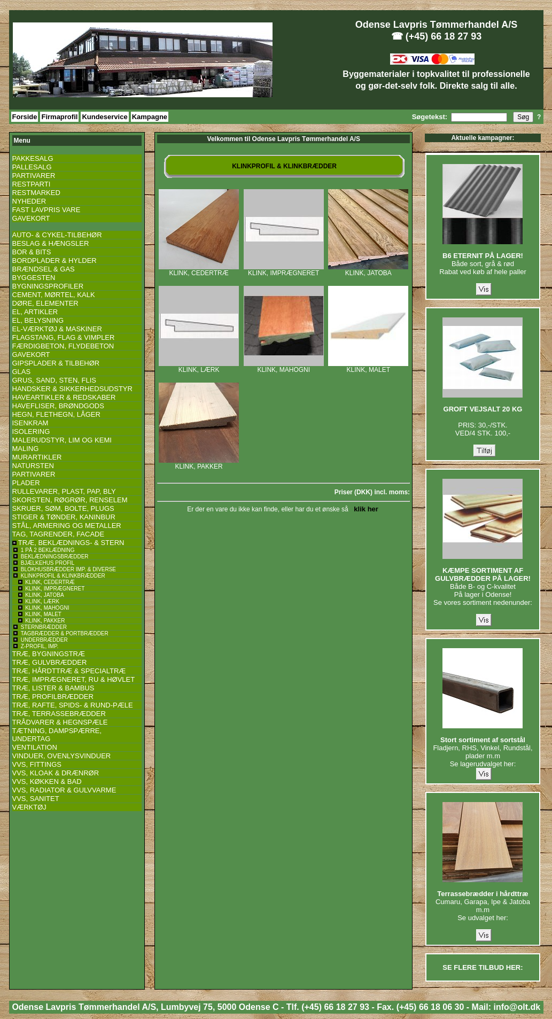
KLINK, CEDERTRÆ (199, 270)
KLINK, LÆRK (199, 367)
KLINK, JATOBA (368, 270)
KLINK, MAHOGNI (284, 367)
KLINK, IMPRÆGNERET (284, 270)
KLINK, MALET (368, 367)
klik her (364, 509)
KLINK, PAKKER (199, 463)
